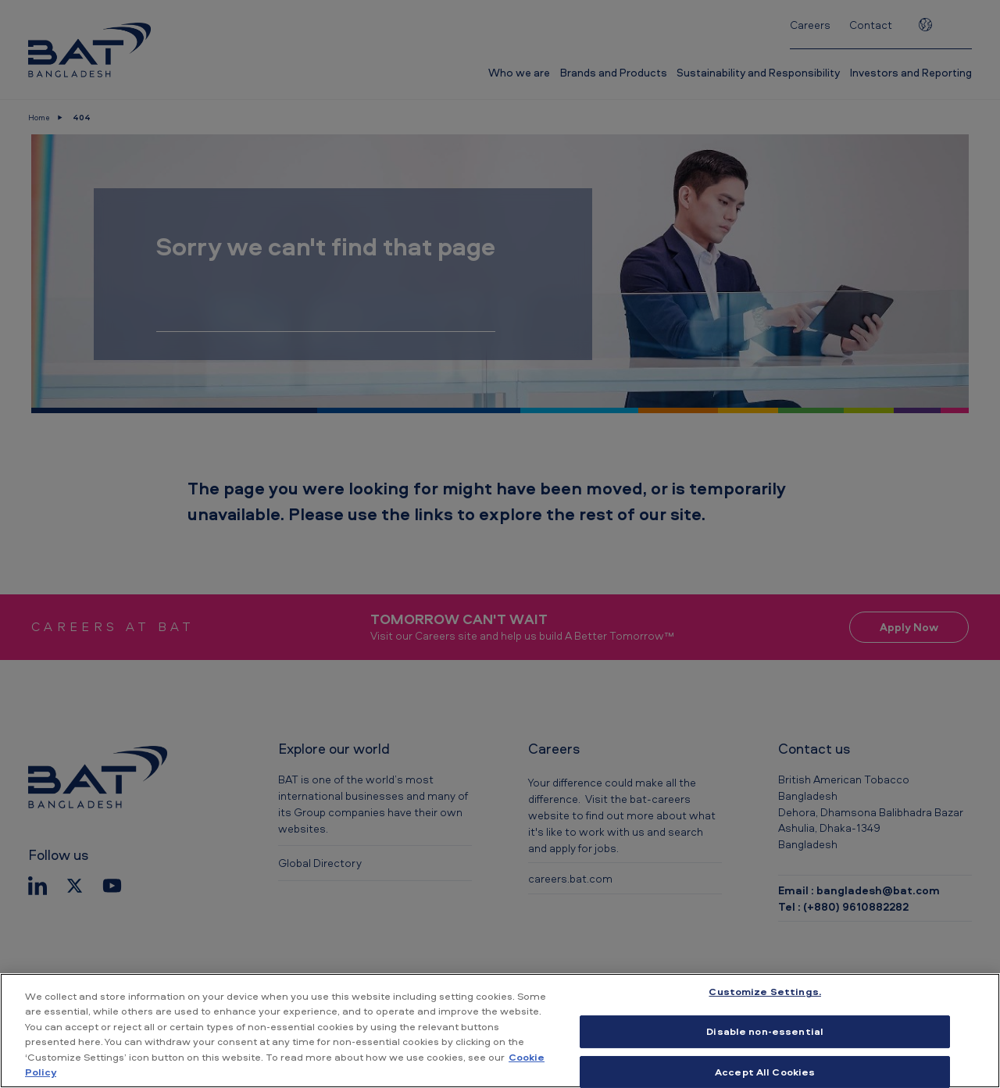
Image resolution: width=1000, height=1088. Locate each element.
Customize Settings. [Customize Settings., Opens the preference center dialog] (764, 992)
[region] (500, 1030)
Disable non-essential (764, 1031)
